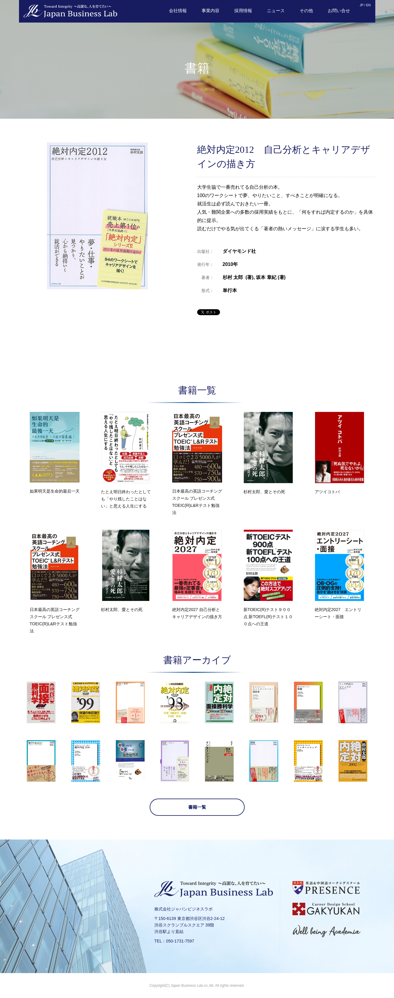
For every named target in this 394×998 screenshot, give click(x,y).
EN (368, 5)
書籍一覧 (197, 807)
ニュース (276, 10)
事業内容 (210, 10)
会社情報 (178, 10)
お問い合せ (339, 10)
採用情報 (243, 10)
